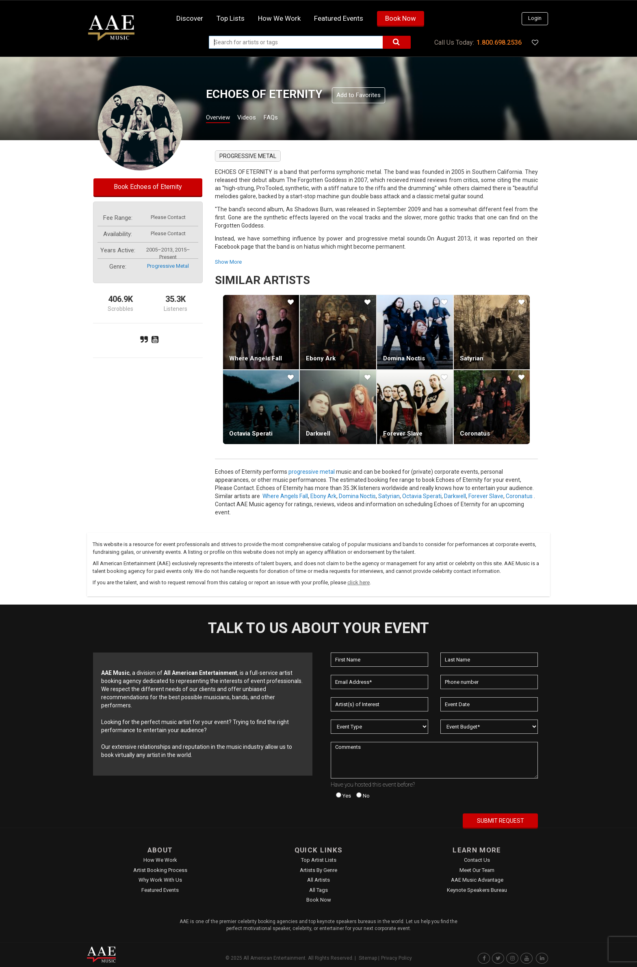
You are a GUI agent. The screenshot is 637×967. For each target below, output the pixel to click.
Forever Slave (402, 433)
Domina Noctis (404, 358)
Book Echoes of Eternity (148, 187)
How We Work (160, 860)
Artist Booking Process (160, 870)
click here (358, 582)
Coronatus (475, 433)
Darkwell (318, 433)
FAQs (285, 118)
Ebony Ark (321, 358)
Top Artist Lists (318, 860)
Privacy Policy (396, 958)
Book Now (400, 18)
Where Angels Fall (255, 358)
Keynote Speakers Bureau (477, 890)
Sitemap (368, 958)
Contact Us (477, 860)
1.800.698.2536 (499, 42)
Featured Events (338, 18)
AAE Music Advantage (477, 880)
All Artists (318, 880)
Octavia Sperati (251, 433)
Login (535, 18)
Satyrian (471, 358)
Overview (221, 118)
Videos (256, 118)
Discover (189, 18)
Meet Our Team (476, 870)
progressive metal (168, 266)
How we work (279, 18)
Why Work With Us (160, 880)
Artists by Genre (318, 870)
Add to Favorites (358, 95)
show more (228, 262)
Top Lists (231, 18)
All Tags (318, 890)
